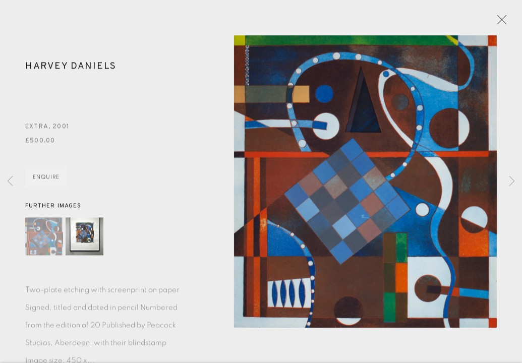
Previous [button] (10, 181)
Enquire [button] (46, 180)
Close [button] (499, 22)
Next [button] (512, 181)
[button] (44, 239)
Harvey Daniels (71, 69)
